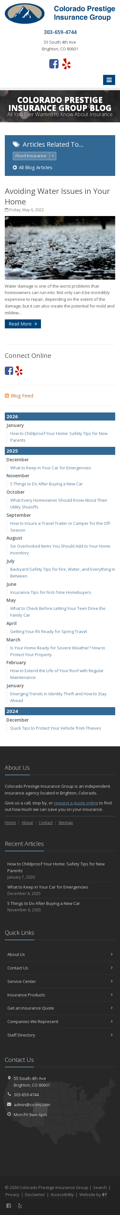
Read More (23, 324)
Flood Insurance (30, 156)
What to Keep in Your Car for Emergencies (50, 468)
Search (100, 1187)
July (10, 561)
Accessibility (62, 1194)
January (15, 425)
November (17, 476)
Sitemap (65, 822)
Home (10, 822)
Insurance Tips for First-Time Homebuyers (50, 592)
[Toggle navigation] (109, 80)
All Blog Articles (32, 167)
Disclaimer (35, 1194)
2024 (12, 711)
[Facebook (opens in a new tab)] (54, 63)
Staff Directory (60, 1035)
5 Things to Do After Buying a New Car (46, 484)
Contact (46, 822)
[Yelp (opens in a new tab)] (66, 63)
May (11, 600)
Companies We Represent (60, 1021)
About (27, 822)
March (13, 640)
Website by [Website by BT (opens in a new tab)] (93, 1194)
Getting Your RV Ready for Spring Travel (48, 631)
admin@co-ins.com (32, 1104)
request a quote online (76, 803)
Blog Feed (19, 395)
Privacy (12, 1194)
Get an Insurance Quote (60, 1008)
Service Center (60, 981)
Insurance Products (60, 995)
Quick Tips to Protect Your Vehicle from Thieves (55, 728)
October (15, 492)
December (17, 459)
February (16, 662)
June (11, 584)
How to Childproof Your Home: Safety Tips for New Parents (60, 870)
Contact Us (60, 968)
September (18, 515)
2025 (12, 450)
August (14, 538)
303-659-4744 (26, 1095)
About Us (60, 954)
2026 (12, 416)
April (11, 623)
